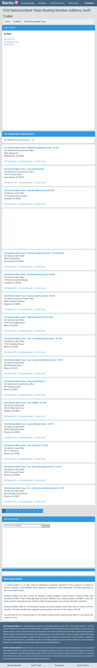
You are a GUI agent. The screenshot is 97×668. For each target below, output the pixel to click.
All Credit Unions (57, 3)
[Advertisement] (48, 87)
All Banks (42, 3)
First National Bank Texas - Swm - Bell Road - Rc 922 (26, 445)
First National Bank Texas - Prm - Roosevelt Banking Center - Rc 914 (32, 467)
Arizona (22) (9, 39)
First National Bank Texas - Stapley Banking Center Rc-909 (28, 317)
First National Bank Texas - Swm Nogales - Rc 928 (25, 403)
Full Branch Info (10, 161)
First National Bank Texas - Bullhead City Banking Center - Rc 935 (31, 148)
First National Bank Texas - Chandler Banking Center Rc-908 (29, 190)
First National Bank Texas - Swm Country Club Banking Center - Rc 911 (33, 360)
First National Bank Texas (35, 21)
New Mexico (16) (11, 42)
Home (7, 21)
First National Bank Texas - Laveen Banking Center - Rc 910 (28, 424)
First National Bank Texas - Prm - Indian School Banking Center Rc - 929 (34, 488)
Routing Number (28, 3)
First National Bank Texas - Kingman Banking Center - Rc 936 (29, 296)
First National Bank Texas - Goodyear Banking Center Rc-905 (29, 274)
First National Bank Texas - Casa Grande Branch (24, 169)
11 (38, 511)
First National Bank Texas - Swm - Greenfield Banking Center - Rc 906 (33, 338)
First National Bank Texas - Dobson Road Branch (24, 381)
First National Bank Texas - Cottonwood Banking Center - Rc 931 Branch (34, 253)
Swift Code (40, 161)
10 (33, 511)
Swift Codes (73, 3)
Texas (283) (9, 44)
